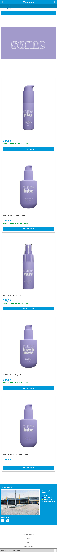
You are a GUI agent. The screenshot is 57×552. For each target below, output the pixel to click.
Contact (28, 542)
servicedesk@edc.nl (48, 501)
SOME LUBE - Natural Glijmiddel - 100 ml (14, 215)
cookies (18, 550)
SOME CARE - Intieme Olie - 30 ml (12, 295)
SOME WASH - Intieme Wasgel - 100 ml (13, 375)
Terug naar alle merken (6, 9)
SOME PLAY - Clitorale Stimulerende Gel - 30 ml (16, 136)
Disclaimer (28, 538)
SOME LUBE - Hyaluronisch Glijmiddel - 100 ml (15, 454)
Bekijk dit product (28, 149)
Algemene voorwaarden (28, 534)
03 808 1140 (47, 499)
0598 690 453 (47, 497)
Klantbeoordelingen (28, 546)
